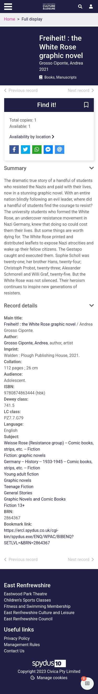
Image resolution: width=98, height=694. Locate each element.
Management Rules (22, 644)
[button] (86, 105)
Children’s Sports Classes (27, 600)
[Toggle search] (80, 6)
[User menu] (91, 6)
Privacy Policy (17, 638)
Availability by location (31, 136)
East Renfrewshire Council (28, 618)
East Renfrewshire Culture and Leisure (39, 612)
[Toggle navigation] (8, 6)
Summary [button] (15, 168)
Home (9, 19)
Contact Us (14, 650)
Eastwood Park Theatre (25, 593)
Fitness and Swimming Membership (37, 606)
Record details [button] (20, 305)
